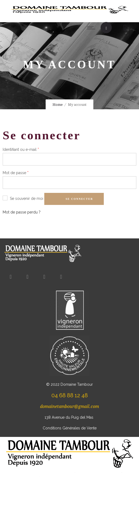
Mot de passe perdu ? (22, 212)
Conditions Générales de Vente (70, 428)
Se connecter (79, 198)
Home (58, 105)
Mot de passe (16, 172)
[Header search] (106, 28)
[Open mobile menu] (92, 27)
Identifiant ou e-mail (21, 149)
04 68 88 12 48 (69, 395)
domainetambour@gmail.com (69, 406)
